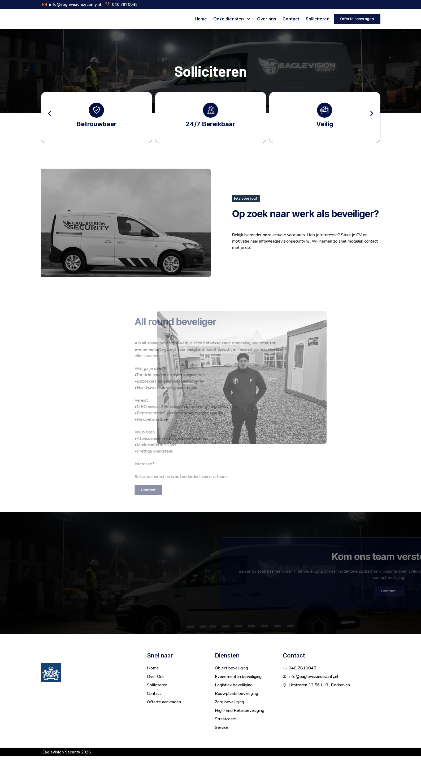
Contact (291, 18)
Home (201, 18)
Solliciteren (317, 18)
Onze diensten (232, 19)
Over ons (266, 18)
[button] (49, 116)
